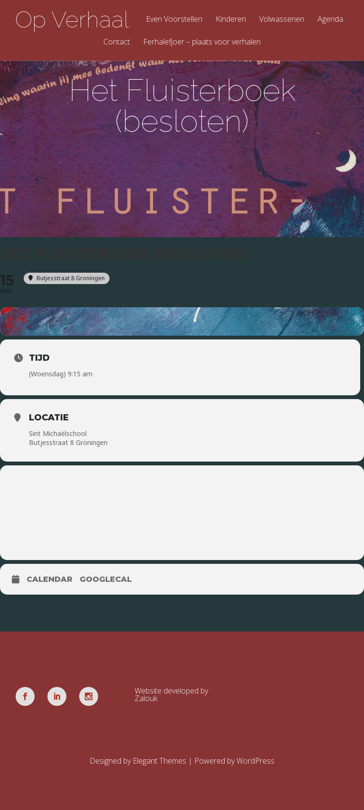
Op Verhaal (72, 19)
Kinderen (231, 19)
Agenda (330, 19)
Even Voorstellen (174, 19)
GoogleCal (106, 579)
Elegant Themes (159, 761)
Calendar (50, 579)
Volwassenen (281, 19)
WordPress (255, 761)
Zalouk (146, 698)
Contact (116, 42)
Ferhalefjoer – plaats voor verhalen (202, 42)
